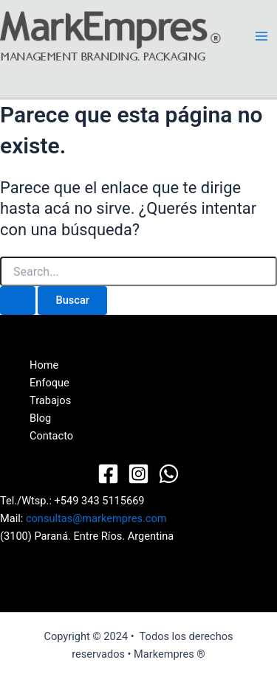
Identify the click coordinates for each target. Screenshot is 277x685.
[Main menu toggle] (261, 36)
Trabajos (50, 400)
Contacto (51, 435)
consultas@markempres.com (96, 518)
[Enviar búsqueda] (17, 300)
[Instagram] (138, 473)
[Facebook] (108, 473)
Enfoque (49, 382)
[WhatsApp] (168, 473)
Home (44, 365)
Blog (40, 418)
